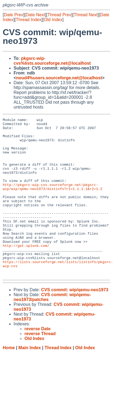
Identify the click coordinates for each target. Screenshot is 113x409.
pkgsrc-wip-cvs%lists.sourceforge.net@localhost (52, 61)
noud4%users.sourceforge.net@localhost (59, 78)
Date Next (35, 14)
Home (9, 379)
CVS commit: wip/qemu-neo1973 (74, 321)
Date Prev (13, 14)
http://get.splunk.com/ (26, 271)
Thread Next (86, 14)
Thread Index (28, 19)
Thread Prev (59, 14)
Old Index (53, 19)
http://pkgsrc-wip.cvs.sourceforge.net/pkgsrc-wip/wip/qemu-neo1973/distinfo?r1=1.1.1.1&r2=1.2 (52, 201)
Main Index (29, 379)
